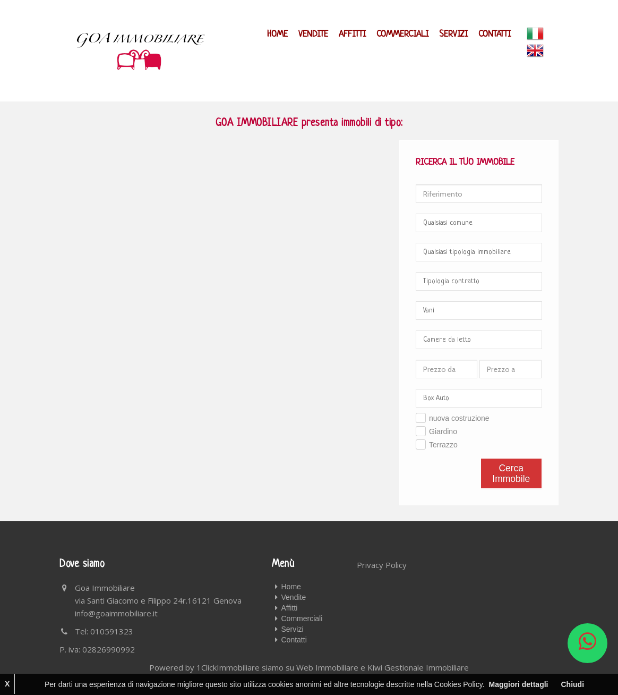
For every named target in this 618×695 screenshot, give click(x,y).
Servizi (453, 34)
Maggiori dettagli (518, 684)
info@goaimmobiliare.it (116, 613)
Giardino (443, 431)
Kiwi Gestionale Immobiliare (418, 667)
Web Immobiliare (327, 667)
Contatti (494, 34)
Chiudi (572, 684)
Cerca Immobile (511, 473)
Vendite (313, 34)
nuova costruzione (459, 418)
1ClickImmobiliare (228, 667)
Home (277, 34)
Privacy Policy (382, 565)
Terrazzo (443, 444)
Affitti (352, 34)
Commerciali (402, 34)
